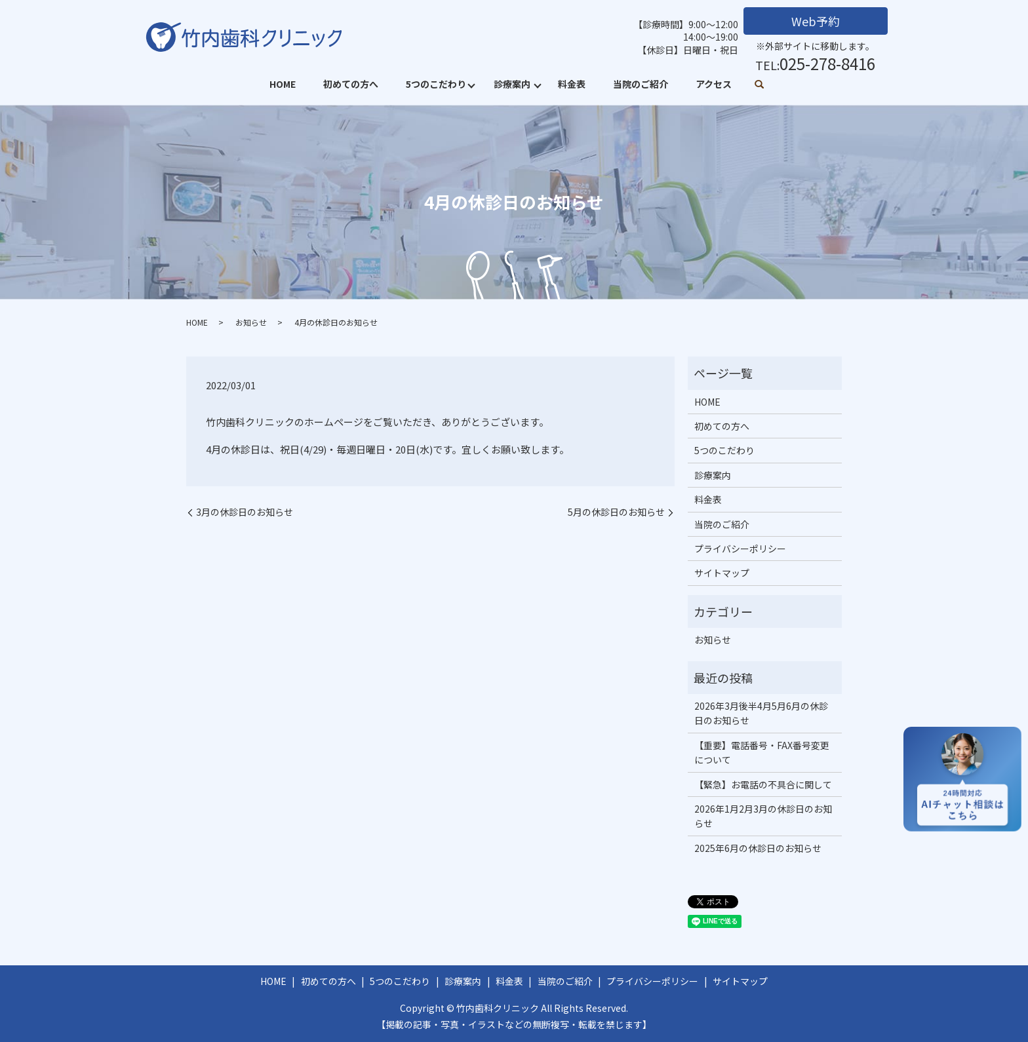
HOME (282, 83)
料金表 (571, 83)
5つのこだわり (436, 83)
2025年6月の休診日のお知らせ (757, 848)
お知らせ (251, 322)
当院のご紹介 (640, 83)
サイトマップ (721, 572)
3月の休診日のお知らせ (244, 512)
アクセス (714, 83)
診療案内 (512, 83)
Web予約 (815, 20)
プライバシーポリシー (740, 548)
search (759, 85)
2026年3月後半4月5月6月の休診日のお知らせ (761, 713)
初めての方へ (350, 83)
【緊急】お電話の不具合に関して (763, 784)
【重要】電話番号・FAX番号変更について (761, 752)
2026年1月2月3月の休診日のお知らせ (763, 816)
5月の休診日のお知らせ (616, 512)
